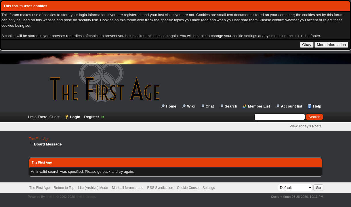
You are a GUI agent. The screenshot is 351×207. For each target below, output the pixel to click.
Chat (210, 106)
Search (231, 106)
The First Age (39, 139)
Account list (291, 106)
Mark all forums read (127, 188)
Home (171, 106)
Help (317, 106)
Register (91, 117)
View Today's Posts (305, 126)
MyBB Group (85, 196)
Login (75, 117)
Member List (259, 106)
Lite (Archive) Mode (93, 188)
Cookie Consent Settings (196, 188)
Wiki (191, 106)
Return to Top (64, 188)
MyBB (50, 196)
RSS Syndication (160, 188)
